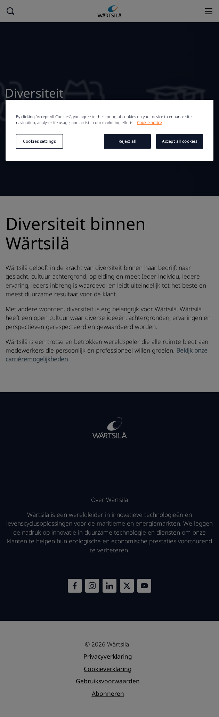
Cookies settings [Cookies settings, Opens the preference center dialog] (39, 141)
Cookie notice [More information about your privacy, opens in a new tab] (149, 122)
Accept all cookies (179, 141)
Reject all (128, 141)
